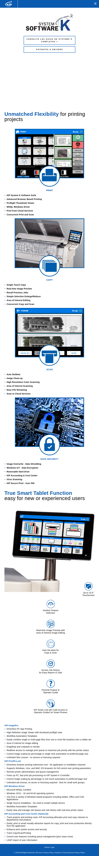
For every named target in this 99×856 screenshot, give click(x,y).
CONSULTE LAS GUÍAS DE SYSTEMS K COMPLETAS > (49, 40)
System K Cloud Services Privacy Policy (70, 852)
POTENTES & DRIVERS (49, 49)
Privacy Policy (48, 852)
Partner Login (49, 847)
